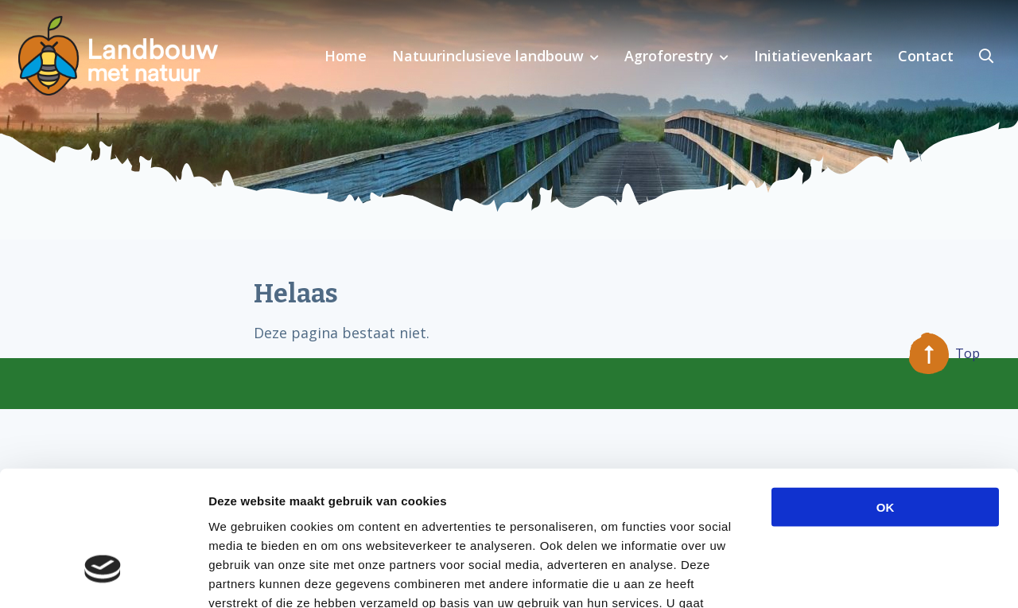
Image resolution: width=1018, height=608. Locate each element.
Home (345, 55)
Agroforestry (668, 55)
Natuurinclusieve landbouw (488, 55)
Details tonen (859, 576)
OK (885, 397)
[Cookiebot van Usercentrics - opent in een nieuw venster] (103, 577)
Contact (926, 55)
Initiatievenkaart (813, 55)
